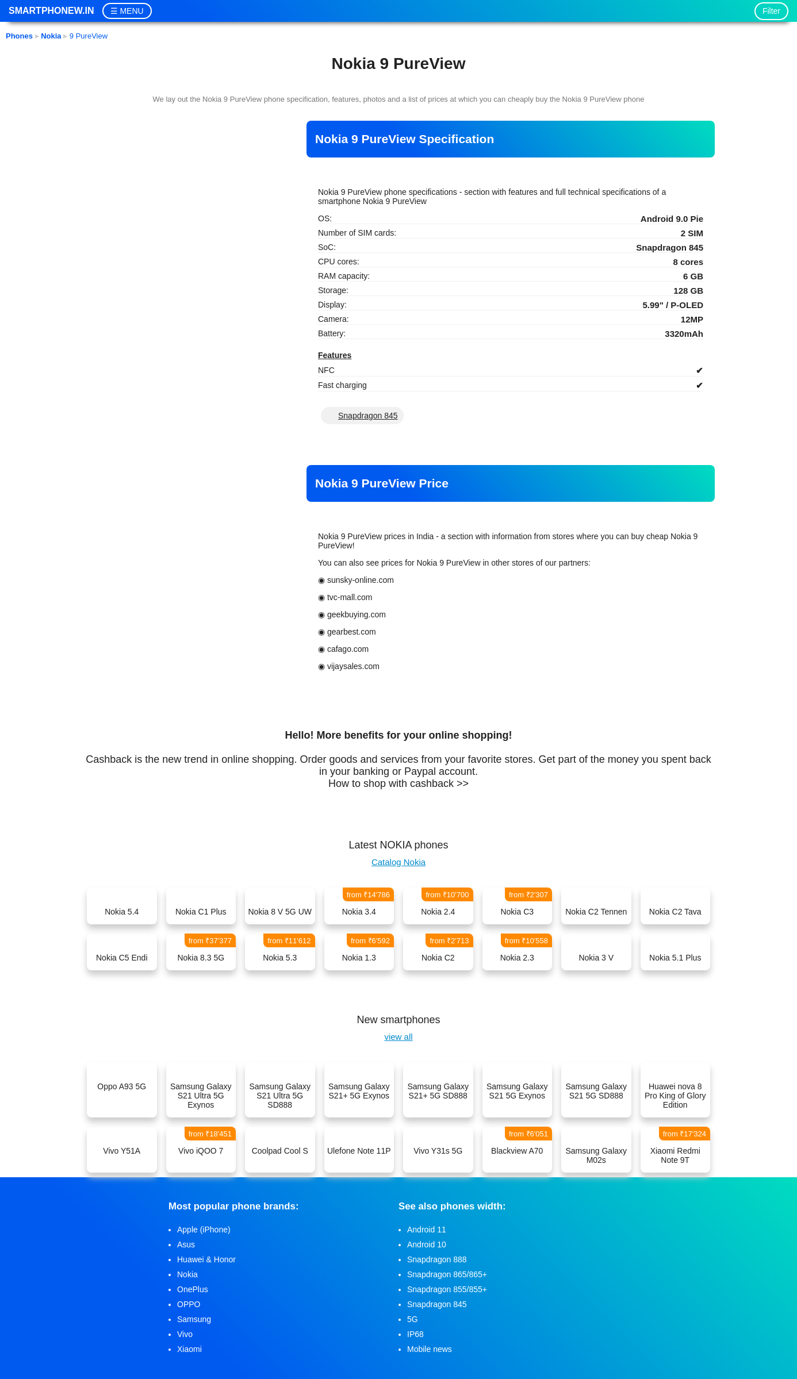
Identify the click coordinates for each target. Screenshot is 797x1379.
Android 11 (426, 1229)
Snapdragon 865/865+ (447, 1274)
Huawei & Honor (206, 1259)
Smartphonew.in (51, 11)
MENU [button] (131, 11)
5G (412, 1319)
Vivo (185, 1334)
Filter (771, 11)
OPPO (188, 1304)
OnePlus (192, 1289)
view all (398, 1037)
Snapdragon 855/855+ (447, 1289)
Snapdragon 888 (437, 1259)
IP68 (415, 1334)
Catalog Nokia (398, 862)
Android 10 (426, 1244)
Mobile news (429, 1349)
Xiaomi (189, 1349)
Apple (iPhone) (204, 1229)
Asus (186, 1244)
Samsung (194, 1319)
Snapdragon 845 (368, 415)
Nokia (187, 1274)
